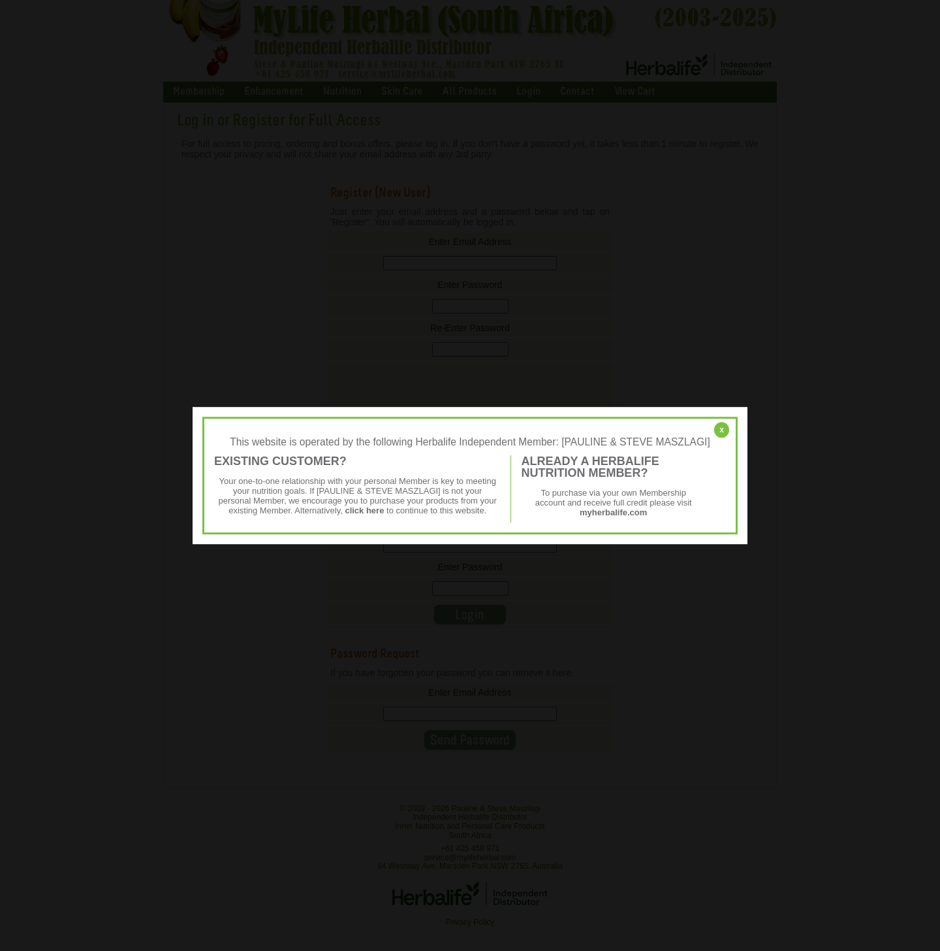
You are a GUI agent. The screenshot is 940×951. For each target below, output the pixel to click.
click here (364, 510)
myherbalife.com (613, 512)
